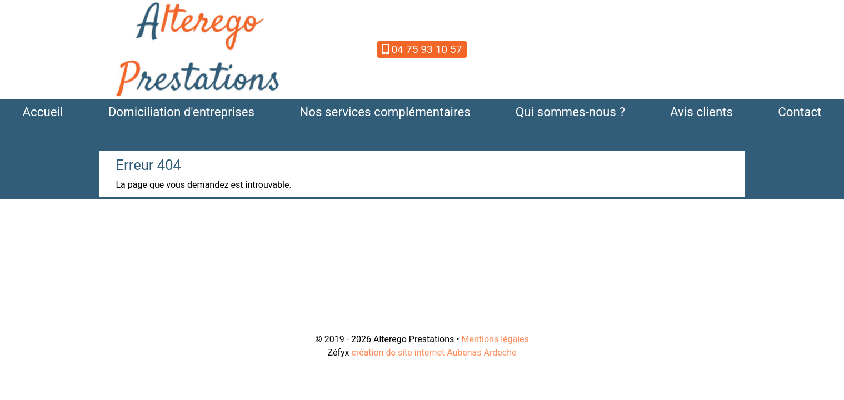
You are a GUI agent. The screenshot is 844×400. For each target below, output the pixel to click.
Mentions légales (495, 339)
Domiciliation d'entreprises (181, 111)
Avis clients (701, 111)
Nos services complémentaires (385, 111)
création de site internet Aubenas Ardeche (434, 352)
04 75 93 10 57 (422, 49)
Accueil (42, 111)
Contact (799, 111)
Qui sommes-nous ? (570, 111)
